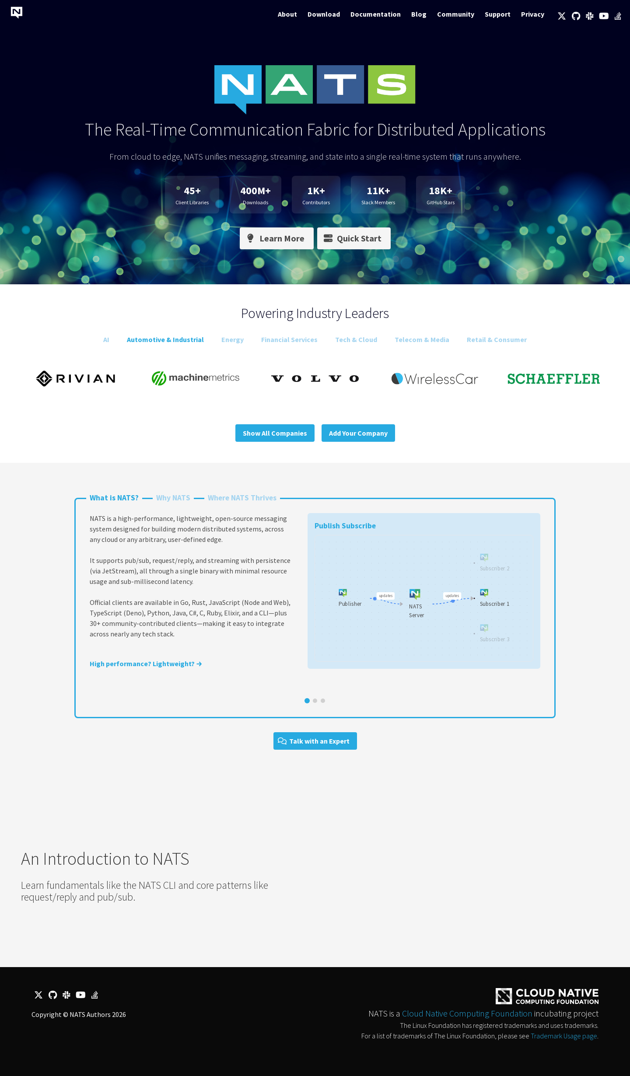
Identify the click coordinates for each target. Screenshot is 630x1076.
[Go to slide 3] (323, 701)
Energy (232, 339)
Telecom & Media (422, 339)
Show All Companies (275, 433)
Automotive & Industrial (165, 339)
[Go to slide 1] (307, 700)
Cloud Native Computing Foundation (467, 1013)
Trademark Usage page (564, 1035)
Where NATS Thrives (242, 498)
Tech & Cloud (356, 339)
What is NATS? (114, 498)
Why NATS (173, 498)
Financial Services (289, 339)
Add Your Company (358, 433)
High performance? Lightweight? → (146, 663)
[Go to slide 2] (315, 701)
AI (106, 339)
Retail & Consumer (497, 339)
